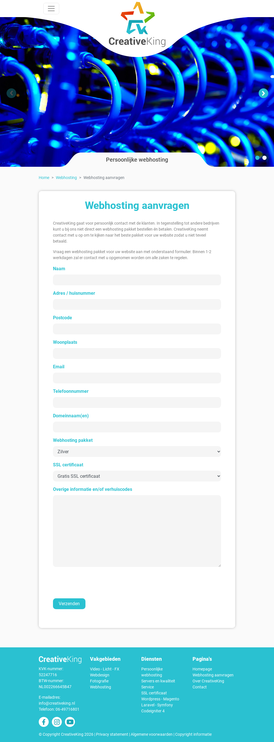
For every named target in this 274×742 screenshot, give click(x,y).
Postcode (62, 317)
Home (44, 177)
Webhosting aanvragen (213, 675)
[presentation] (97, 583)
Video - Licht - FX (104, 669)
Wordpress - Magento (160, 699)
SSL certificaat (68, 464)
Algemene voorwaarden (152, 734)
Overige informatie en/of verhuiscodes (92, 489)
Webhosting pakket (73, 440)
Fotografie (99, 681)
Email (58, 366)
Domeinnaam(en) (71, 415)
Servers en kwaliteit (158, 681)
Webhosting (66, 177)
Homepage (202, 669)
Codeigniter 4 (153, 711)
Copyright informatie (193, 734)
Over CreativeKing (208, 681)
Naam (59, 268)
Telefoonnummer (71, 391)
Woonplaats (65, 342)
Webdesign (99, 675)
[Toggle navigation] (51, 8)
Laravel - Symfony (157, 705)
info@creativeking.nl (57, 703)
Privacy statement (112, 734)
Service (147, 687)
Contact (200, 687)
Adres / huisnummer (74, 293)
